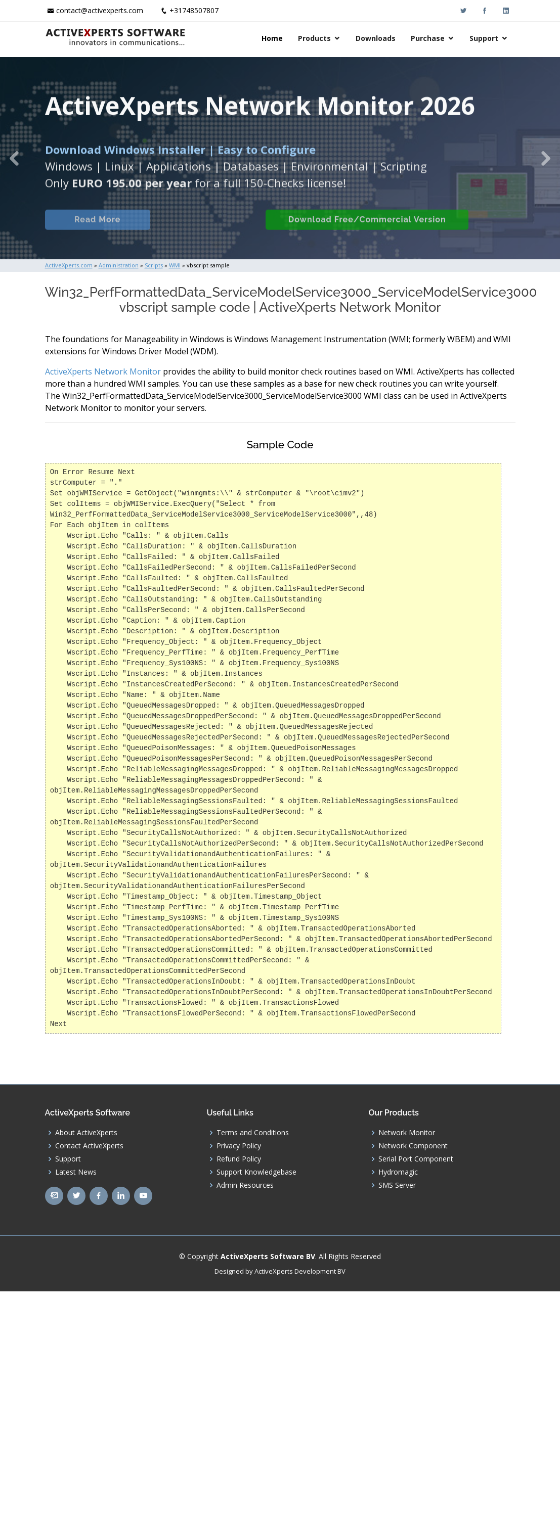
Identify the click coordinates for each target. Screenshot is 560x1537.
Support (483, 38)
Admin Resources (245, 1185)
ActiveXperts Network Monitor (103, 371)
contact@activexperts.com (99, 10)
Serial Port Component (415, 1158)
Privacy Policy (239, 1145)
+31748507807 (194, 10)
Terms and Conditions (253, 1132)
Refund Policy (239, 1158)
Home (272, 38)
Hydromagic (398, 1172)
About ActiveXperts (86, 1132)
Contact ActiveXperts (89, 1145)
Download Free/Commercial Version (382, 229)
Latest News (76, 1172)
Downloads (376, 38)
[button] (14, 158)
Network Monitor (406, 1132)
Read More (104, 229)
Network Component (413, 1145)
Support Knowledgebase (256, 1172)
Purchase (428, 38)
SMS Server (397, 1185)
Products (314, 38)
